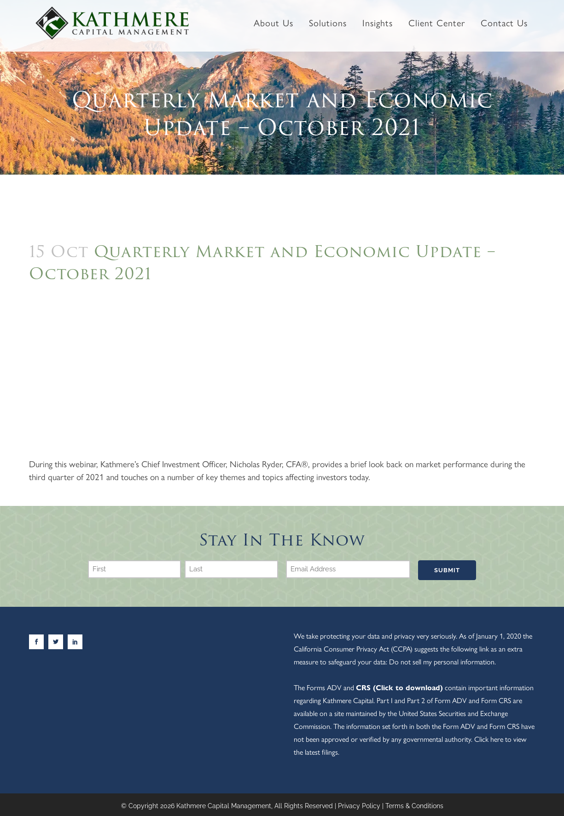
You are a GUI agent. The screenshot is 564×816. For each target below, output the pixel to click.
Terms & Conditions (414, 804)
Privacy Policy (359, 804)
